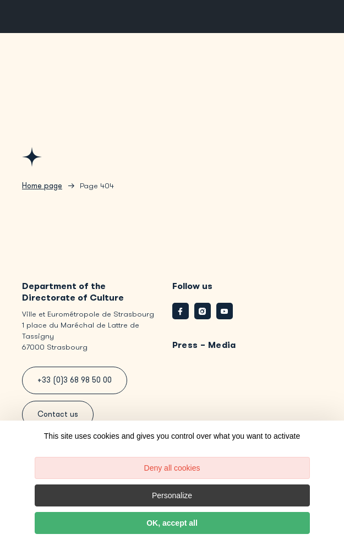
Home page (42, 185)
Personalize (172, 495)
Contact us (57, 414)
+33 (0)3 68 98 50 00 (74, 380)
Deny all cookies (172, 468)
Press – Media (204, 345)
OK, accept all (172, 523)
